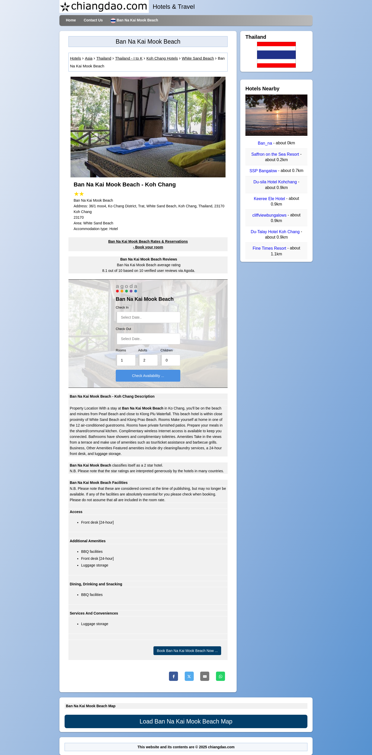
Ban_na (265, 143)
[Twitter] (189, 676)
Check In (122, 307)
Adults (142, 350)
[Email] (204, 676)
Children (166, 350)
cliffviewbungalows (270, 215)
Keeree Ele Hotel (270, 198)
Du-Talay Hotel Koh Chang (276, 232)
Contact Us (93, 20)
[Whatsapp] (220, 676)
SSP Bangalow (264, 171)
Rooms (121, 350)
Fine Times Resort (270, 248)
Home (71, 20)
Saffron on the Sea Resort (275, 154)
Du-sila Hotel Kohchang (275, 182)
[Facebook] (173, 676)
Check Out (123, 329)
